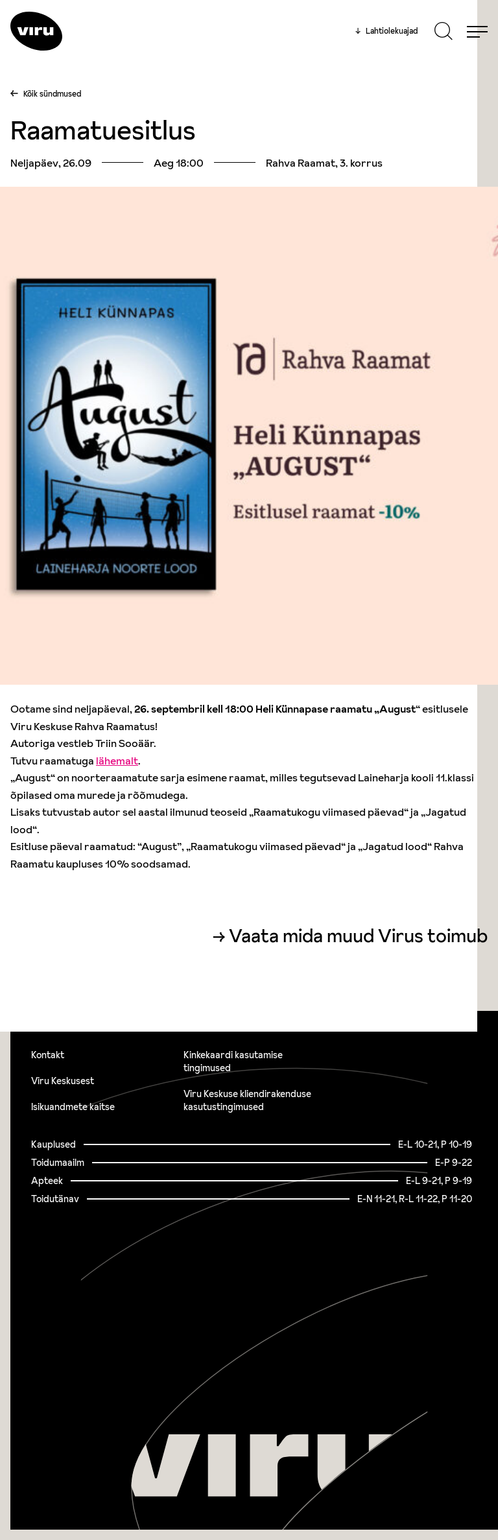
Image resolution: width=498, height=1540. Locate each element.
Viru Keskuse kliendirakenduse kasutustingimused (247, 1100)
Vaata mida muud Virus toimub (358, 936)
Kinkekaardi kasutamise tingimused (233, 1061)
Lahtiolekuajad (386, 31)
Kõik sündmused (52, 94)
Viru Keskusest (62, 1080)
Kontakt (47, 1054)
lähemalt (117, 760)
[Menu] (477, 31)
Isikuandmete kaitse (73, 1106)
